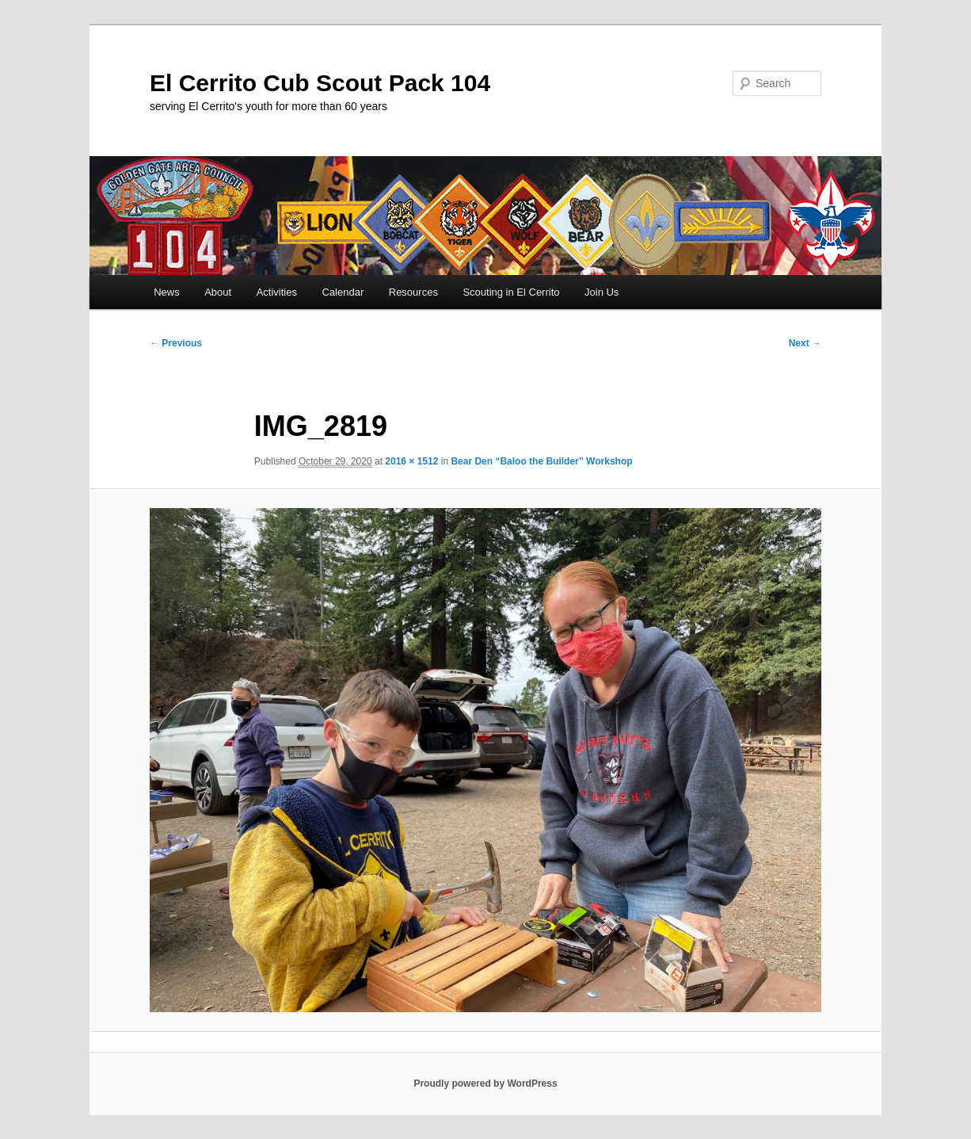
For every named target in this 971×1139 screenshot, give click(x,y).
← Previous (176, 343)
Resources (413, 292)
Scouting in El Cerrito (511, 292)
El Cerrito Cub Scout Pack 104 (320, 83)
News (167, 292)
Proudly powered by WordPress (485, 1083)
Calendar (343, 292)
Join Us (602, 292)
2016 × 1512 (411, 461)
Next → (805, 343)
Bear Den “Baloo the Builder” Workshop (541, 461)
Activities (277, 292)
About (217, 292)
